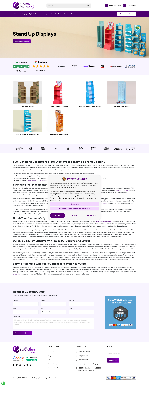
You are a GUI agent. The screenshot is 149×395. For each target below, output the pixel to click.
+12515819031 (129, 6)
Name (15, 312)
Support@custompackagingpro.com (91, 376)
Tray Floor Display (27, 112)
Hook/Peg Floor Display (121, 112)
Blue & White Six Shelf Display (27, 146)
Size (14, 320)
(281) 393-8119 (83, 368)
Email (43, 312)
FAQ (49, 372)
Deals (66, 14)
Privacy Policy (52, 376)
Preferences (91, 215)
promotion (16, 286)
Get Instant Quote (127, 14)
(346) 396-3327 (113, 6)
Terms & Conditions (54, 380)
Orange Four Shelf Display (59, 146)
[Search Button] (88, 5)
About (73, 14)
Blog (49, 368)
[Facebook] (13, 377)
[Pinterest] (27, 377)
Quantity (72, 320)
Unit (42, 320)
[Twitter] (17, 377)
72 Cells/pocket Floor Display (90, 112)
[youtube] (30, 377)
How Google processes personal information (74, 208)
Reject (74, 215)
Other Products (56, 14)
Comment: (16, 329)
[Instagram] (20, 377)
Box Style (45, 14)
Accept (57, 215)
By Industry (33, 14)
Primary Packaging (20, 14)
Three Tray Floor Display (59, 112)
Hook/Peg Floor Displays (36, 192)
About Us (51, 364)
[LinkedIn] (24, 377)
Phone (71, 312)
